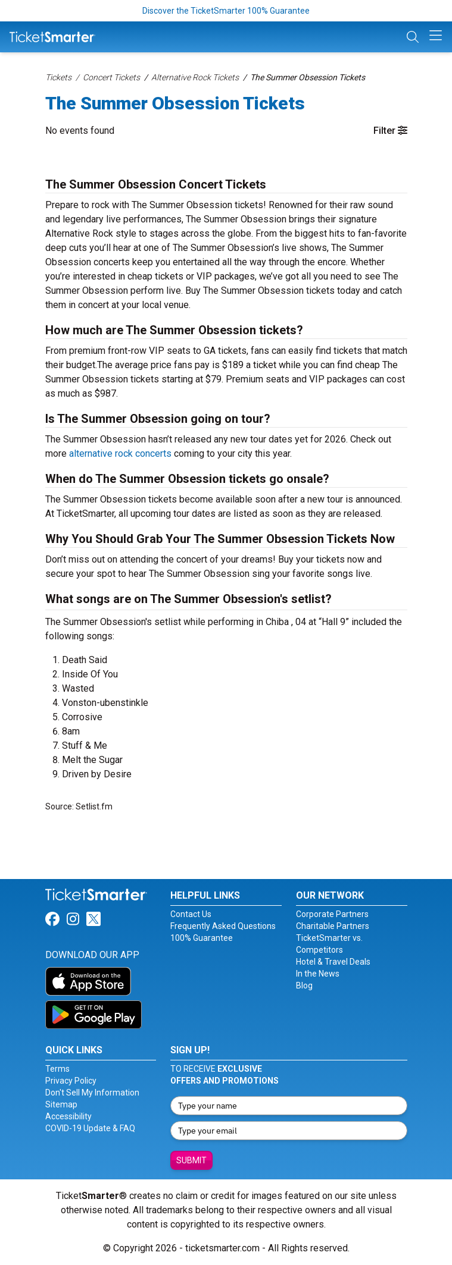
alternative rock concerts (120, 453)
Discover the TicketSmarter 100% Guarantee (226, 10)
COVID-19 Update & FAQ (90, 1128)
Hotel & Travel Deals (333, 961)
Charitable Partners (332, 926)
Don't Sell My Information (92, 1092)
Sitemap (61, 1104)
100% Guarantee (201, 938)
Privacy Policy (70, 1080)
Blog (304, 985)
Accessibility (68, 1116)
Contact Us (190, 914)
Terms (57, 1068)
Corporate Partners (332, 914)
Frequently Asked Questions (223, 926)
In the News (317, 973)
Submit (191, 1160)
